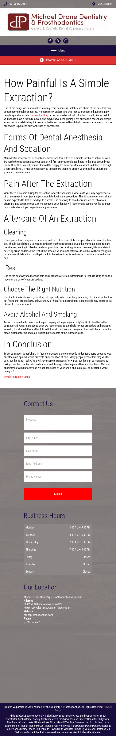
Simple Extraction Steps (17, 377)
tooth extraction (39, 115)
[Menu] (58, 50)
